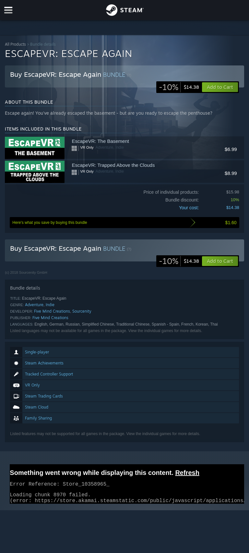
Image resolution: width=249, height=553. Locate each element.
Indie (50, 304)
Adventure (34, 304)
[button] (220, 261)
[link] (179, 87)
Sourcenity (81, 311)
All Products (15, 44)
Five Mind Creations (52, 311)
